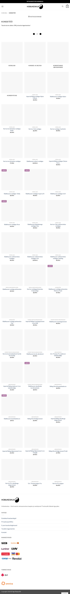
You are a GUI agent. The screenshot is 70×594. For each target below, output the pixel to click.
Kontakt (4, 532)
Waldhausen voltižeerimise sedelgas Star (35, 257)
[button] (2, 6)
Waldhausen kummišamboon (12, 418)
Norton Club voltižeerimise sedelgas (58, 225)
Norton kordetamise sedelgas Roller (12, 129)
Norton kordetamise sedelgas (12, 161)
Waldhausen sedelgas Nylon (58, 96)
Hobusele (4, 13)
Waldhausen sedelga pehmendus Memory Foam (58, 290)
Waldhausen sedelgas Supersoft (35, 193)
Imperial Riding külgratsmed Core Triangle (35, 451)
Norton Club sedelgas (35, 129)
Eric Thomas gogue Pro (35, 483)
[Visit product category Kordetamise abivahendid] (58, 56)
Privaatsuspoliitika (7, 522)
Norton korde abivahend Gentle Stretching (12, 354)
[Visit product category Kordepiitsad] (12, 85)
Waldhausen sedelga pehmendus (12, 289)
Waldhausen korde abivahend (35, 354)
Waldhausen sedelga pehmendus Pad (12, 322)
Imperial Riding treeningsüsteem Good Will (35, 322)
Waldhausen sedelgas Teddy (12, 193)
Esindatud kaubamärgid (8, 518)
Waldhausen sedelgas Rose (12, 224)
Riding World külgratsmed (34, 418)
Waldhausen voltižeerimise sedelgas (12, 257)
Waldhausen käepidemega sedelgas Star (35, 225)
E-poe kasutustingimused (9, 525)
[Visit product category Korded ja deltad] (35, 55)
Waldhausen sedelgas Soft (58, 193)
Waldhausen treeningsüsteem (58, 321)
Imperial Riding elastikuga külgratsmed (58, 419)
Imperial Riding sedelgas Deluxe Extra (58, 162)
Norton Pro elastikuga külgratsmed (12, 484)
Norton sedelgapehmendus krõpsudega (35, 290)
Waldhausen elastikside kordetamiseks (35, 387)
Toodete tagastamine (8, 529)
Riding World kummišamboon (58, 386)
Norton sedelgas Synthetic (58, 129)
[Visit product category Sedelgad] (12, 55)
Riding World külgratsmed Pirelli (58, 451)
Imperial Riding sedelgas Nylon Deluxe (35, 97)
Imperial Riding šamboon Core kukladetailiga (12, 387)
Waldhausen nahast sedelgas (35, 161)
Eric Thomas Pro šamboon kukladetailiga (58, 354)
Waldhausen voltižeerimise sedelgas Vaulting (58, 257)
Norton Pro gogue (58, 483)
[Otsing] (62, 6)
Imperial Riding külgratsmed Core (12, 451)
